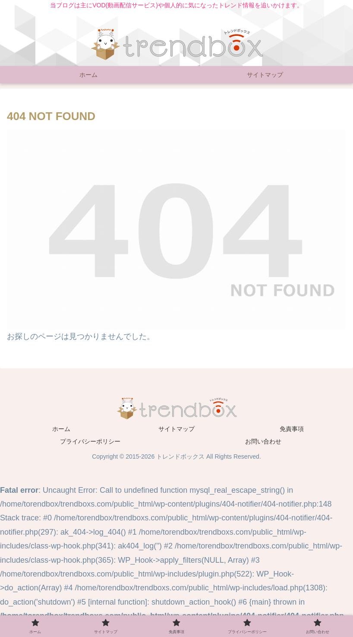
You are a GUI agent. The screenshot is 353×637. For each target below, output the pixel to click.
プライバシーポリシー (90, 441)
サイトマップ (176, 428)
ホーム (61, 428)
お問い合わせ (263, 441)
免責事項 (292, 428)
